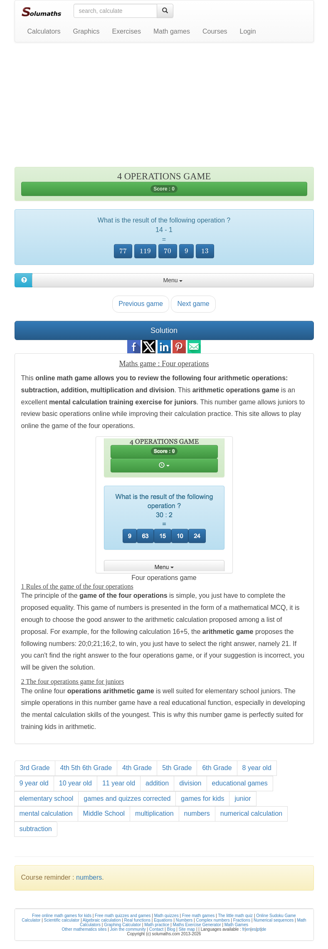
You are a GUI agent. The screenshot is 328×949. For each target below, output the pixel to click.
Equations (163, 920)
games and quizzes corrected (127, 798)
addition (157, 783)
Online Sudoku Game (276, 915)
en (248, 929)
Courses (214, 31)
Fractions (241, 920)
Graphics (86, 31)
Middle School (104, 813)
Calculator (31, 920)
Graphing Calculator (122, 924)
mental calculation (46, 813)
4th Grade (137, 767)
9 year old (34, 783)
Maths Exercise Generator (197, 924)
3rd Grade (35, 767)
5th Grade (177, 767)
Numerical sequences (273, 920)
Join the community (128, 929)
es (254, 929)
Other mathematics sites (84, 929)
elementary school (47, 798)
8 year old (256, 767)
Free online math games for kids (61, 915)
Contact (156, 929)
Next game (193, 303)
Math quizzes (166, 915)
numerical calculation (251, 813)
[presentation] (123, 251)
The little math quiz (235, 915)
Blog (171, 929)
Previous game (140, 303)
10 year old (75, 783)
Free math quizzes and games (123, 915)
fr (243, 929)
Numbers (184, 920)
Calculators (44, 31)
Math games (171, 31)
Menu (172, 280)
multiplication (154, 813)
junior (242, 798)
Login (248, 31)
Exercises (126, 31)
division (190, 783)
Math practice (156, 924)
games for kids (202, 798)
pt (258, 929)
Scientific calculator (62, 920)
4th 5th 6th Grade (86, 767)
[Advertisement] (164, 109)
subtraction (36, 828)
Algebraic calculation (102, 920)
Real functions (137, 920)
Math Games (236, 924)
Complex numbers (213, 920)
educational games (240, 783)
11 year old (118, 783)
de (263, 929)
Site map (187, 929)
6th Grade (217, 767)
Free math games (198, 915)
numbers (197, 813)
